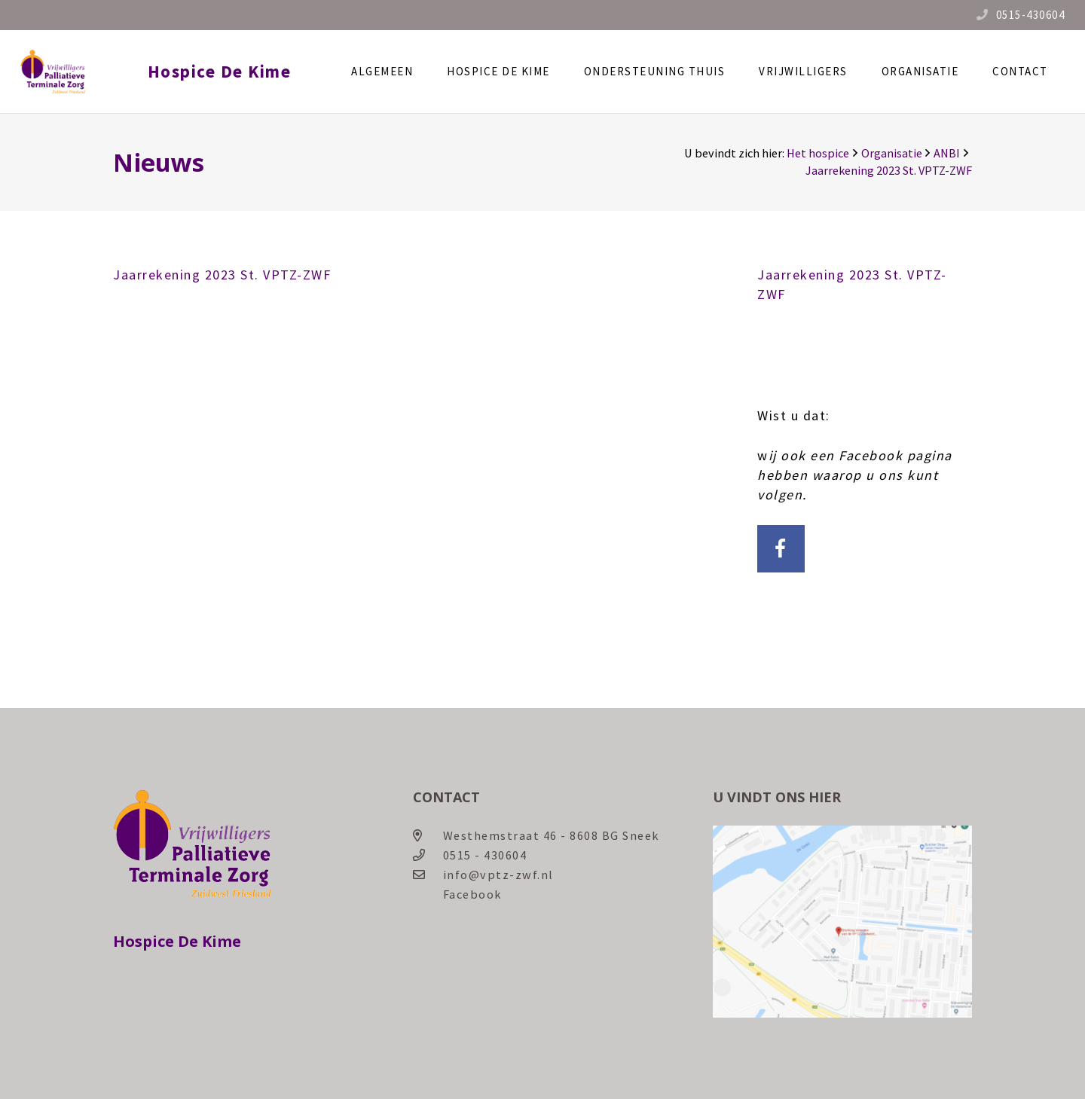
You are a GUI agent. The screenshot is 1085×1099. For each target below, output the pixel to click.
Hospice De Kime (237, 71)
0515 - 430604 (485, 854)
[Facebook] (781, 548)
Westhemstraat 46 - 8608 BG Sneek (551, 835)
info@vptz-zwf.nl (498, 874)
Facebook (472, 894)
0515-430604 (1030, 15)
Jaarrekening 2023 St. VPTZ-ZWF (222, 274)
